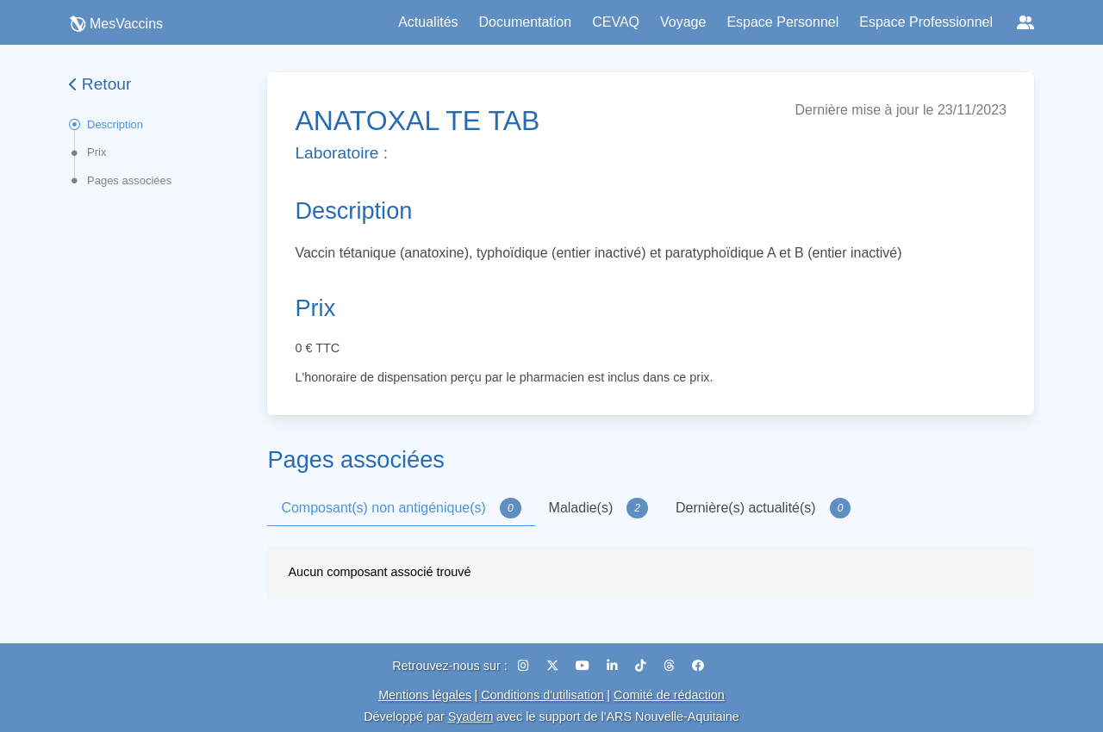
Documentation (525, 22)
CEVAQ (615, 22)
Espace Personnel (782, 22)
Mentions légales (424, 695)
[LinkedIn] (614, 666)
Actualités (428, 22)
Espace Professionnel (926, 22)
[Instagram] (525, 666)
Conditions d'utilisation (542, 695)
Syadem (471, 716)
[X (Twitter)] (554, 666)
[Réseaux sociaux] (1025, 22)
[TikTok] (642, 666)
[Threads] (671, 666)
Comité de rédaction (669, 695)
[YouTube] (584, 666)
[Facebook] (698, 666)
